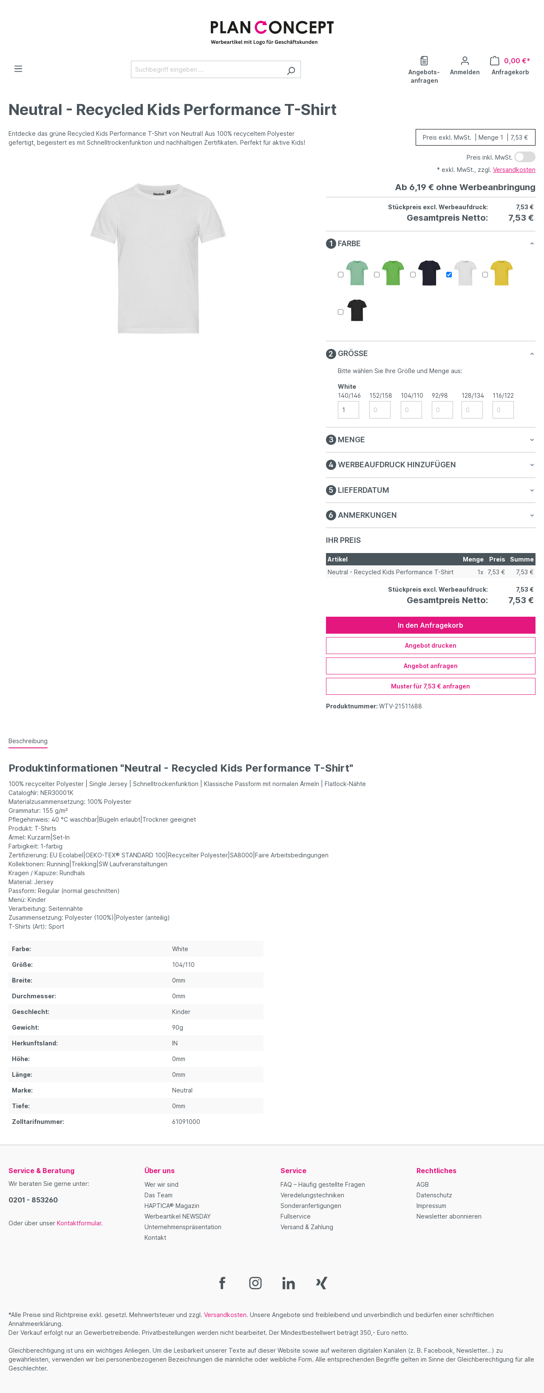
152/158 (380, 395)
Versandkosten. (226, 1314)
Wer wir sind (161, 1184)
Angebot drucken (430, 645)
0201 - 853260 (33, 1200)
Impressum (431, 1205)
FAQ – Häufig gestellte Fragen (322, 1184)
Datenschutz (434, 1195)
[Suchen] (291, 69)
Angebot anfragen (431, 665)
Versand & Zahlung (306, 1226)
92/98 (440, 395)
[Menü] (18, 69)
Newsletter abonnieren (449, 1216)
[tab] (28, 741)
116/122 (503, 395)
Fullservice (295, 1216)
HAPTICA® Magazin (171, 1205)
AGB (422, 1184)
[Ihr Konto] (465, 65)
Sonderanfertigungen (310, 1205)
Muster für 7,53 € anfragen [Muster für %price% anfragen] (430, 686)
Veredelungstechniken (312, 1195)
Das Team (158, 1195)
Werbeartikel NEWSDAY (177, 1216)
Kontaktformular (79, 1223)
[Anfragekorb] (510, 65)
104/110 (412, 395)
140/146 (349, 395)
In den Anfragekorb (430, 625)
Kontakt (155, 1237)
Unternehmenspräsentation (182, 1226)
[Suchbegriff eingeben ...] (206, 69)
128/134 (473, 395)
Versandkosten (514, 169)
